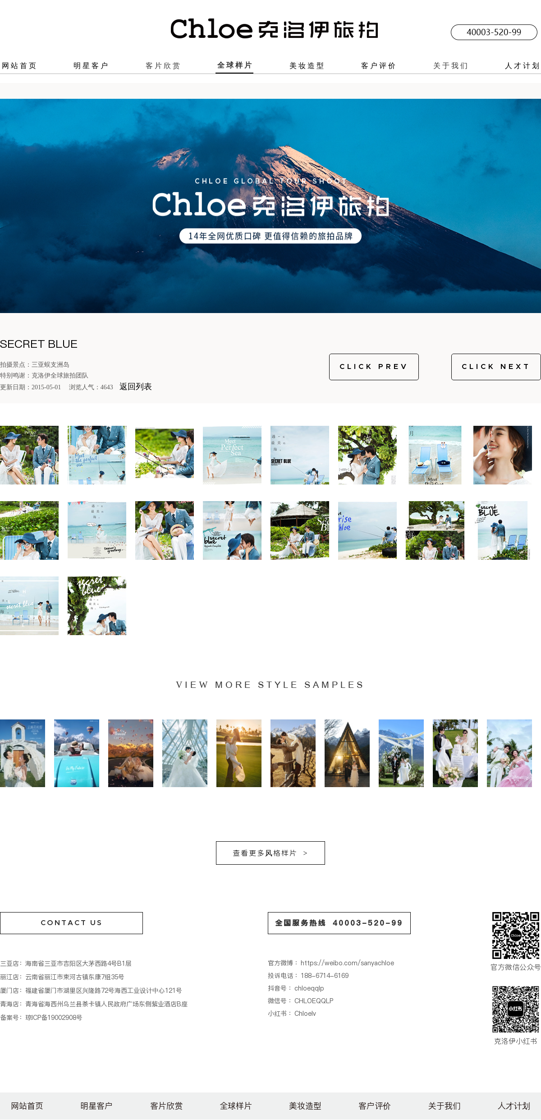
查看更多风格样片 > (270, 853)
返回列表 (135, 386)
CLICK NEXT (496, 366)
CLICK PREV (374, 366)
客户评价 (379, 65)
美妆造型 (307, 65)
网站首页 (20, 65)
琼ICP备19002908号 (54, 1017)
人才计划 (523, 65)
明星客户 (91, 65)
